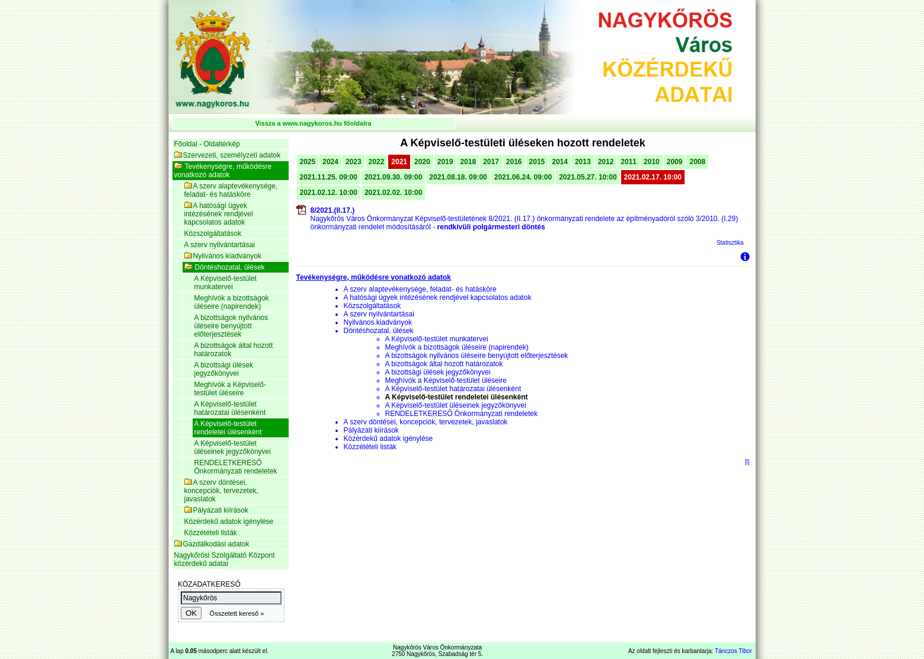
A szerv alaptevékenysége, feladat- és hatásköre (231, 190)
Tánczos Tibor (733, 651)
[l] (747, 462)
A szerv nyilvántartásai (219, 245)
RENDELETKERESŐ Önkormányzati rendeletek (235, 467)
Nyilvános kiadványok (222, 256)
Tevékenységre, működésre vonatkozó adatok (223, 170)
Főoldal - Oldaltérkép (207, 144)
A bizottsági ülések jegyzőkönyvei (223, 369)
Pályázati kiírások (216, 510)
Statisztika (730, 242)
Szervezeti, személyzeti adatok (227, 155)
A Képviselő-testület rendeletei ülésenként (228, 428)
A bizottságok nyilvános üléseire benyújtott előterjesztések (231, 325)
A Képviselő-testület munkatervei (225, 282)
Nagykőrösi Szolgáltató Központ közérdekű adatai (224, 559)
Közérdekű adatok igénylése (229, 521)
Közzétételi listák (210, 533)
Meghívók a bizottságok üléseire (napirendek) (231, 302)
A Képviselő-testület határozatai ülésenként (230, 408)
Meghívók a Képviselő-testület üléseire (230, 388)
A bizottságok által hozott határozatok (233, 349)
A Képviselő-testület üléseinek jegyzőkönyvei (232, 447)
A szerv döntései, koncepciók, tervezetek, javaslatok (221, 490)
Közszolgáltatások (213, 233)
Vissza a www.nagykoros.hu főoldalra (313, 123)
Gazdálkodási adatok (212, 544)
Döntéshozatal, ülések (224, 267)
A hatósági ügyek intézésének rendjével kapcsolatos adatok (218, 213)
